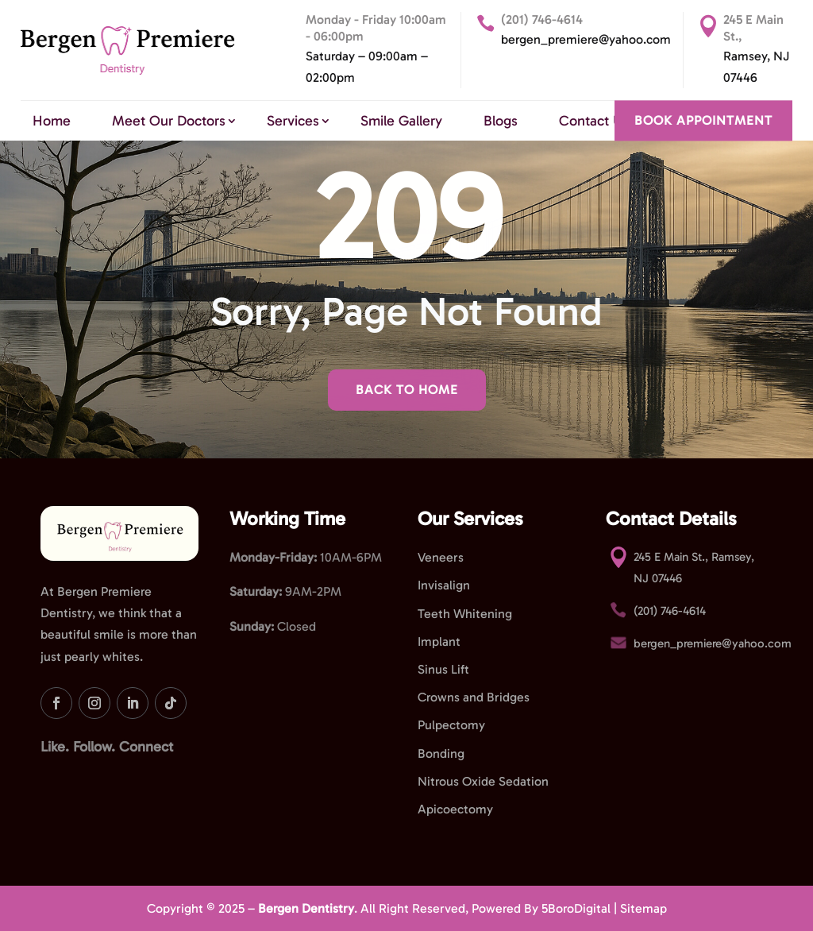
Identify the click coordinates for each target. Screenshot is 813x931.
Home (52, 120)
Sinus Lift (443, 669)
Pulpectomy (451, 724)
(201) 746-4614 (542, 19)
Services (293, 120)
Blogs (501, 120)
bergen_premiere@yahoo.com (586, 39)
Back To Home (407, 389)
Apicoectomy (455, 809)
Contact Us (594, 120)
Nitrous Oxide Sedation (483, 781)
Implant (439, 641)
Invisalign (444, 585)
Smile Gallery (401, 120)
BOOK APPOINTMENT (703, 120)
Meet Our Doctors (168, 120)
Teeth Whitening (465, 613)
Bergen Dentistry (306, 908)
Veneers (441, 557)
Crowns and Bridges (474, 697)
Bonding (441, 753)
